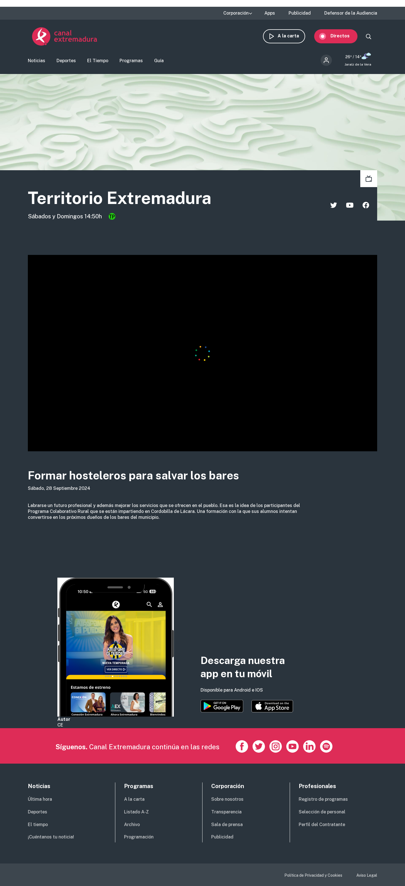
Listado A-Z (136, 812)
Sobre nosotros (227, 799)
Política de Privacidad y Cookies (313, 875)
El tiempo (38, 824)
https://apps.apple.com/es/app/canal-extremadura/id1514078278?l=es (272, 706)
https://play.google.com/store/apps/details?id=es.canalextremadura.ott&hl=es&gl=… (222, 706)
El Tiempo (97, 60)
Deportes (66, 60)
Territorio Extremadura (119, 198)
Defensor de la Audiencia (350, 13)
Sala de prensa (227, 824)
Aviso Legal (366, 875)
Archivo (132, 824)
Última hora (40, 799)
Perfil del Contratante (322, 824)
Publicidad (300, 13)
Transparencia (226, 812)
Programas (131, 60)
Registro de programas (323, 799)
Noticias (36, 60)
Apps (269, 13)
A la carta (292, 36)
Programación (139, 837)
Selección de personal (322, 812)
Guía (159, 60)
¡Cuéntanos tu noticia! (51, 837)
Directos (344, 36)
